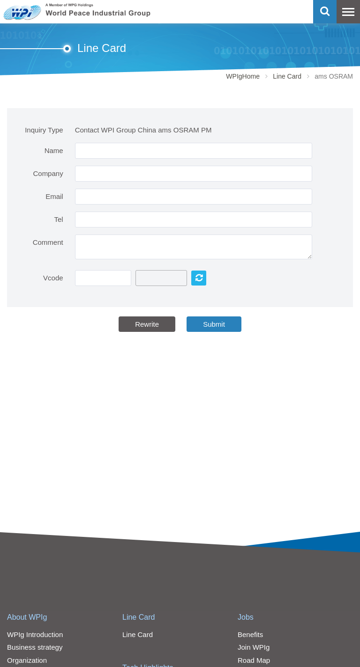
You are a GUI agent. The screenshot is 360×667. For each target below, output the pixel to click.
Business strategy (34, 647)
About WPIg (27, 617)
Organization (27, 660)
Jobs (246, 617)
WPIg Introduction (35, 634)
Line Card (287, 76)
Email (54, 196)
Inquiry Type (44, 130)
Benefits (250, 634)
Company (48, 173)
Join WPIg (254, 647)
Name (54, 150)
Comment (48, 242)
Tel (58, 219)
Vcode (53, 278)
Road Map (254, 660)
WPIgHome (243, 76)
